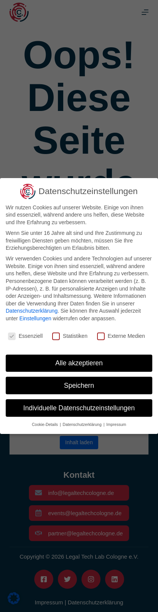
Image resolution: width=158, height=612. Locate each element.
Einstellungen (35, 318)
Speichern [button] (79, 385)
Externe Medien (121, 336)
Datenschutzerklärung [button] (83, 424)
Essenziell (25, 336)
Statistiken (70, 336)
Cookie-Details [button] (45, 424)
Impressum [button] (116, 424)
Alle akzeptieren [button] (79, 363)
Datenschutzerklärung (31, 311)
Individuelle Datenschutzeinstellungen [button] (79, 408)
